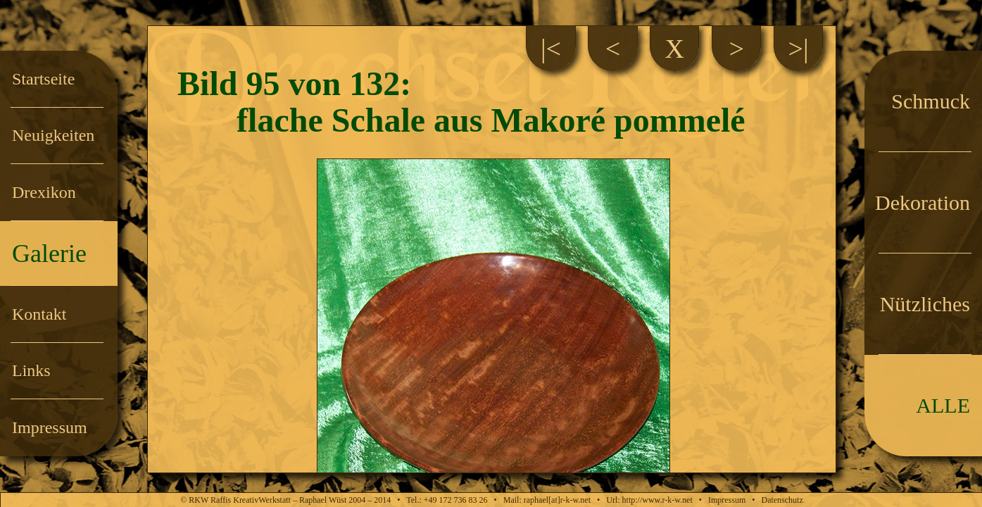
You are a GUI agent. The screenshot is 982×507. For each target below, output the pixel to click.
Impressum (726, 500)
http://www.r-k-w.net (657, 500)
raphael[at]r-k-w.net (557, 500)
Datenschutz (781, 500)
